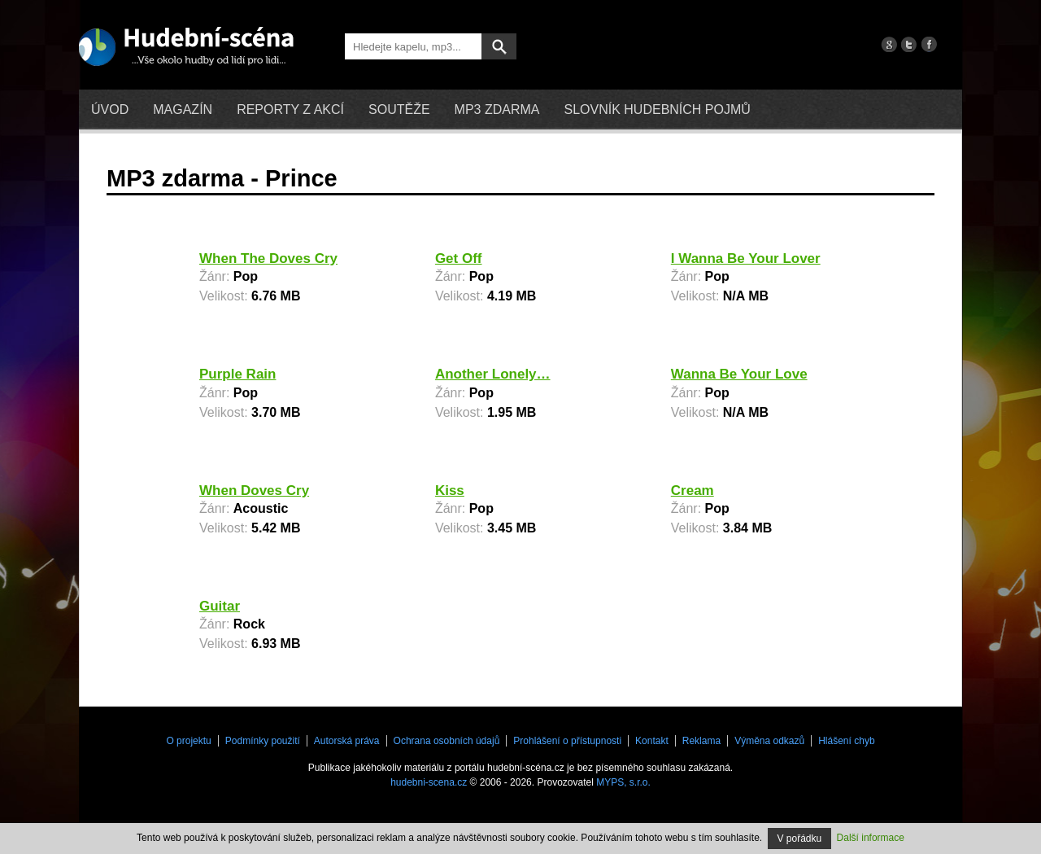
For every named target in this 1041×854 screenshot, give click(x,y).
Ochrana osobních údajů (447, 741)
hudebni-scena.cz (428, 782)
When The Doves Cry (268, 258)
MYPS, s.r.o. (623, 782)
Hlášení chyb (846, 741)
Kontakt (652, 741)
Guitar (219, 606)
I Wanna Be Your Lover (746, 258)
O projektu (188, 741)
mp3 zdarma (497, 109)
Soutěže (399, 109)
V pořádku (799, 838)
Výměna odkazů (769, 741)
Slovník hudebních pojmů (657, 109)
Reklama (701, 741)
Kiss (449, 490)
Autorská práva (347, 741)
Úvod (109, 109)
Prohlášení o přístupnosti (567, 741)
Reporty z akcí (290, 109)
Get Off (458, 258)
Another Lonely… (493, 374)
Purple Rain (237, 374)
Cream (692, 490)
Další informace (870, 837)
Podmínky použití (262, 741)
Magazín (182, 109)
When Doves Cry (254, 490)
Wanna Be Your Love (739, 374)
